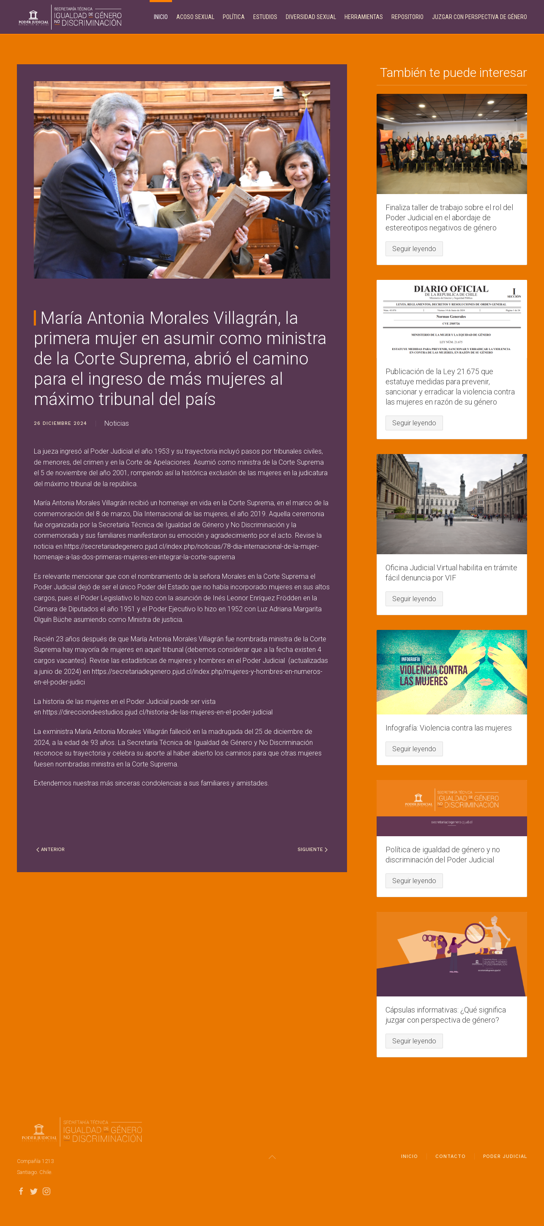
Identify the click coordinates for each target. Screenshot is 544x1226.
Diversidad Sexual (311, 17)
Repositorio (407, 17)
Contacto (450, 1160)
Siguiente (313, 849)
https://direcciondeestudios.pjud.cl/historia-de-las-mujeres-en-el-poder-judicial (158, 712)
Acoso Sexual (195, 17)
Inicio (161, 17)
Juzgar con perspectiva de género (479, 17)
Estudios (265, 17)
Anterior (50, 849)
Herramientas (363, 17)
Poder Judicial (505, 1160)
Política (234, 17)
